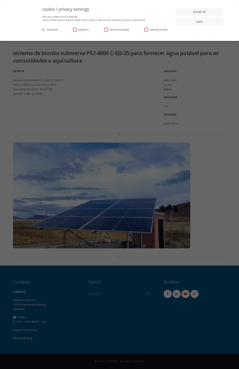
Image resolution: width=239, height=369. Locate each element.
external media (155, 29)
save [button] (199, 21)
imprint (215, 33)
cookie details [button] (187, 33)
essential (49, 29)
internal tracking (116, 29)
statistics (81, 29)
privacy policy (203, 33)
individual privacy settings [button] (199, 29)
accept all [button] (199, 12)
